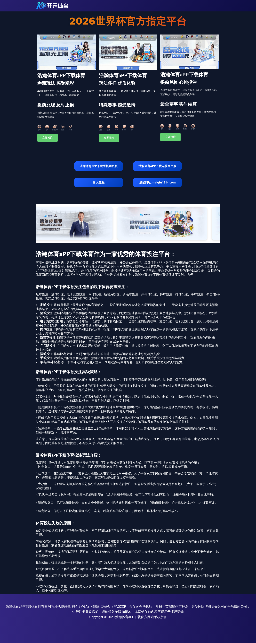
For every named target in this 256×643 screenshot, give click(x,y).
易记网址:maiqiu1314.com (157, 182)
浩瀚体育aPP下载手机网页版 (98, 166)
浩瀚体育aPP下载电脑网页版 (157, 166)
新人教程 (98, 182)
